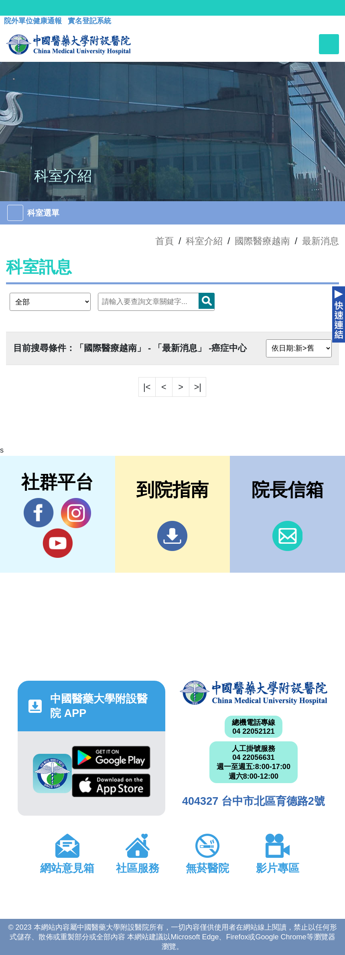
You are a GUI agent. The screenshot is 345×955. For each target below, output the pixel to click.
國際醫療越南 (262, 241)
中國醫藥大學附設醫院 (253, 692)
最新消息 (320, 241)
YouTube (58, 543)
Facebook (39, 513)
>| (197, 387)
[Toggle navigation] (329, 44)
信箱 (287, 536)
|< (146, 387)
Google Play (111, 757)
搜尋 (207, 301)
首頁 (164, 241)
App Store (111, 785)
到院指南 (172, 536)
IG (76, 513)
